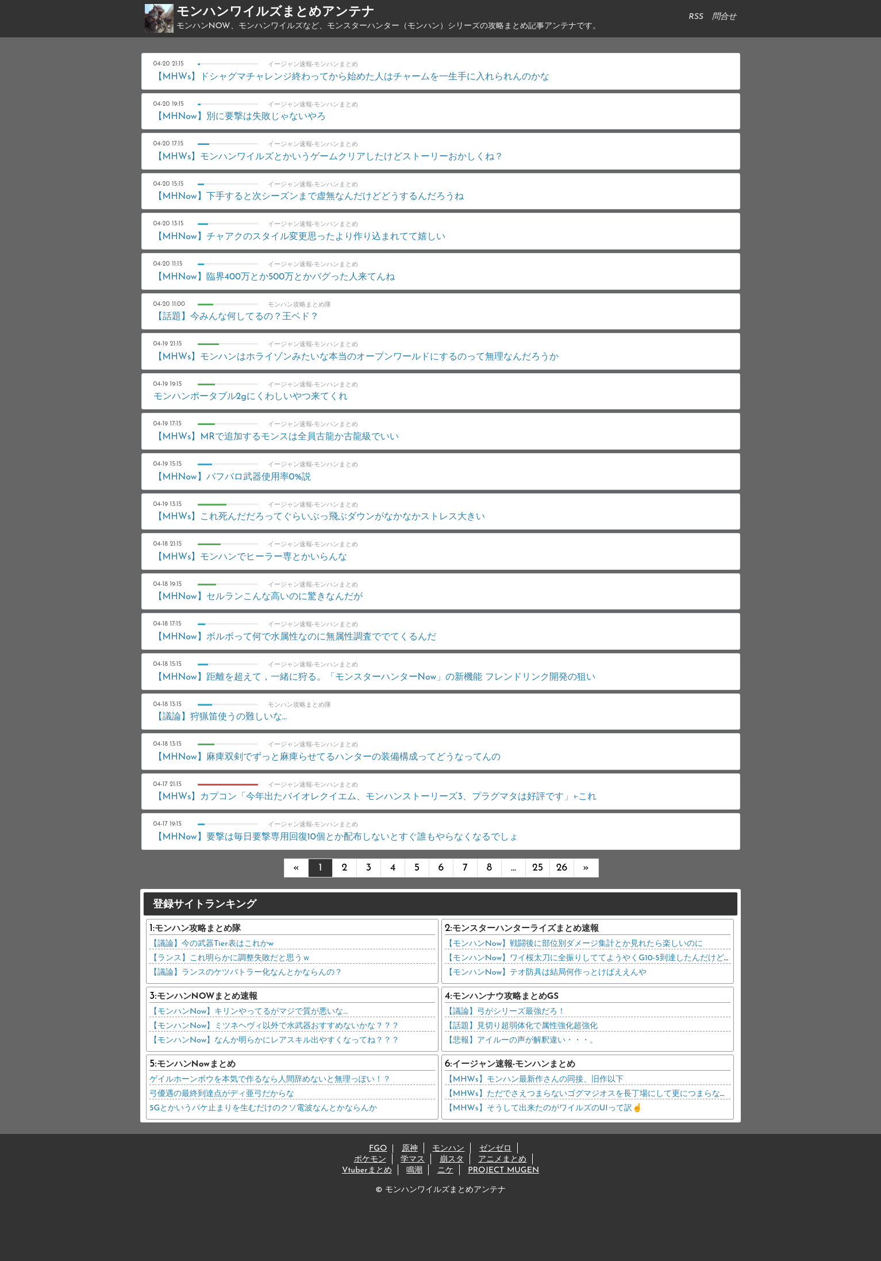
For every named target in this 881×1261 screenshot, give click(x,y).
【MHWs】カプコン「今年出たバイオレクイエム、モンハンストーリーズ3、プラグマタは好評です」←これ (375, 797)
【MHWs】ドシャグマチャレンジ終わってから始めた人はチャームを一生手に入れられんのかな (351, 77)
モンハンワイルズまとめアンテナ (275, 12)
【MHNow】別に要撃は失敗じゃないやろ (239, 116)
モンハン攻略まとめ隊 (198, 929)
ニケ (445, 1170)
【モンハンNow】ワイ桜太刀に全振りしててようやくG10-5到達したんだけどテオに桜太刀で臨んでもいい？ (641, 958)
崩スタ (452, 1159)
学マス (413, 1159)
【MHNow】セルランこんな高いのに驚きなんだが (258, 596)
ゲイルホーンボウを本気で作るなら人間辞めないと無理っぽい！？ (270, 1079)
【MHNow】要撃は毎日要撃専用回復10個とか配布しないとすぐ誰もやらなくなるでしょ (335, 837)
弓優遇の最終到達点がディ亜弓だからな (221, 1094)
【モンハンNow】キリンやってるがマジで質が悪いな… (248, 1011)
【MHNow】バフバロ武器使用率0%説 (232, 477)
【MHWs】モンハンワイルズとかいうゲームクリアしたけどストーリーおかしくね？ (328, 157)
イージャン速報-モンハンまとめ (514, 1064)
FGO (378, 1148)
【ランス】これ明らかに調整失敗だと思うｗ (229, 958)
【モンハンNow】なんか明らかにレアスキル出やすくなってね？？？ (274, 1040)
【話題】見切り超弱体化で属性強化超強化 (521, 1026)
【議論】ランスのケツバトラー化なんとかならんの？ (246, 972)
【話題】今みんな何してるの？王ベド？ (236, 316)
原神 (410, 1148)
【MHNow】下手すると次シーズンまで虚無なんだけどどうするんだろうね (308, 196)
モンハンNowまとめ (196, 1064)
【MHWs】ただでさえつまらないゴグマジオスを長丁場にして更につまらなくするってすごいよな (623, 1094)
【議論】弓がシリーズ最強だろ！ (505, 1011)
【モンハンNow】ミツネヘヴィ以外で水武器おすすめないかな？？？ (274, 1026)
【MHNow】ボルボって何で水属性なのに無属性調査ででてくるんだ (294, 637)
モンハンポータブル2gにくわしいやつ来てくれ (250, 396)
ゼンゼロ (495, 1148)
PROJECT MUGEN (503, 1170)
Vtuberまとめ (367, 1170)
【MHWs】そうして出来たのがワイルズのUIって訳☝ (544, 1108)
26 (562, 868)
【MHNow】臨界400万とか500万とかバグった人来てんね (274, 277)
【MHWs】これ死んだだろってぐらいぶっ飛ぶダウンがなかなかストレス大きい (319, 517)
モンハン (448, 1148)
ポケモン (370, 1159)
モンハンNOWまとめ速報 (207, 996)
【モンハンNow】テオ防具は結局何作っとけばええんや (546, 972)
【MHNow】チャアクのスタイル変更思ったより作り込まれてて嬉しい (299, 237)
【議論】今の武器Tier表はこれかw (211, 944)
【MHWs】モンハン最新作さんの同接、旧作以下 (534, 1079)
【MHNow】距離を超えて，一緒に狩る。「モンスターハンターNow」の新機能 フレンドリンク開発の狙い (374, 677)
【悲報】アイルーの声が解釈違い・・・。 (521, 1040)
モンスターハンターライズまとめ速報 (525, 929)
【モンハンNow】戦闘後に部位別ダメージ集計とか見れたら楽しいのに (574, 944)
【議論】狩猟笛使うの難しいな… (220, 717)
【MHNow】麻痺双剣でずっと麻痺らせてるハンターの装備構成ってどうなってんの (327, 757)
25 (537, 868)
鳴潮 (414, 1170)
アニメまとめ (502, 1159)
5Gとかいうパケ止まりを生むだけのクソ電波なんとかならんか (263, 1108)
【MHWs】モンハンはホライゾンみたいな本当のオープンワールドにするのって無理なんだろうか (356, 357)
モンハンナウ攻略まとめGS (505, 996)
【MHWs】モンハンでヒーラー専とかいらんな (250, 557)
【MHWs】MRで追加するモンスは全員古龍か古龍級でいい (276, 437)
